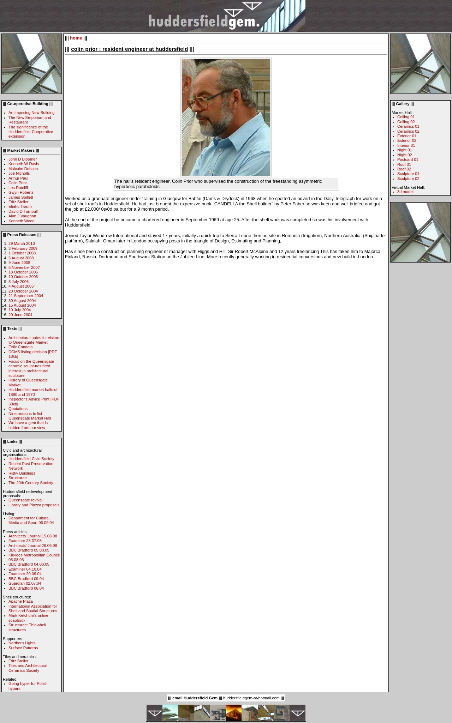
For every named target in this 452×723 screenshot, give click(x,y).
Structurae (17, 478)
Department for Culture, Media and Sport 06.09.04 (31, 520)
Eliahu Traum (20, 206)
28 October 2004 (23, 291)
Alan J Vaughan (22, 216)
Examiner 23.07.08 (25, 540)
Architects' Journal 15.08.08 (32, 536)
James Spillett (20, 197)
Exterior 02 (406, 140)
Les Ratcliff (18, 188)
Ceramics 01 (408, 126)
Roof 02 (404, 169)
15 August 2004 (22, 305)
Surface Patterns (23, 648)
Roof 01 (404, 164)
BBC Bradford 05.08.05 (28, 550)
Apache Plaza (20, 601)
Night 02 (404, 155)
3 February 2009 (22, 248)
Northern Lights (22, 643)
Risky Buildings (21, 473)
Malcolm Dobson (23, 169)
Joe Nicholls (19, 173)
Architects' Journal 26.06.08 (32, 545)
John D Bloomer (22, 159)
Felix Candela (20, 347)
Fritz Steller (18, 202)
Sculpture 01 (408, 173)
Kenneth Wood (21, 221)
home (76, 38)
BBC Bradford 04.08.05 (28, 564)
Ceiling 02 (406, 122)
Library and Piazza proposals (33, 505)
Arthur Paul (18, 178)
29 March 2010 (21, 243)
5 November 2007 (24, 267)
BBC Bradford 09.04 (26, 579)
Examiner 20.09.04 (25, 574)
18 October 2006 (23, 272)
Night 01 (404, 150)
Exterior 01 (406, 136)
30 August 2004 (22, 301)
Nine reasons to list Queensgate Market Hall (29, 415)
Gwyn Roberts (21, 192)
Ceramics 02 (408, 131)
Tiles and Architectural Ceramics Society (27, 667)
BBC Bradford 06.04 (26, 588)
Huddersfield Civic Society (31, 459)
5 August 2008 (21, 258)
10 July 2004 (19, 310)
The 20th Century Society (30, 483)
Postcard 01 (407, 159)
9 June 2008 (19, 262)
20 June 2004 (20, 315)
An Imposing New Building (31, 112)
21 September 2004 (25, 296)
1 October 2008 (22, 253)
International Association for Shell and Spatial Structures (32, 608)
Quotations (18, 408)
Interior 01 (406, 145)
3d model (405, 191)
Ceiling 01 (406, 117)
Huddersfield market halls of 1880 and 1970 (33, 391)
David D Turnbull (23, 211)
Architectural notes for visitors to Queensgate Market (34, 340)
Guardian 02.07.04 (24, 583)
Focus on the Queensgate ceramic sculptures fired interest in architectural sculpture (31, 368)
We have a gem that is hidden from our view (28, 425)
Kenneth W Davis (23, 164)
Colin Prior (17, 183)
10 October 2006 (23, 277)
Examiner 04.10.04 (25, 569)
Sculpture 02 (408, 178)
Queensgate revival (25, 500)
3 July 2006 (18, 281)
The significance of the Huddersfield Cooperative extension (30, 132)
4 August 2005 (21, 286)
